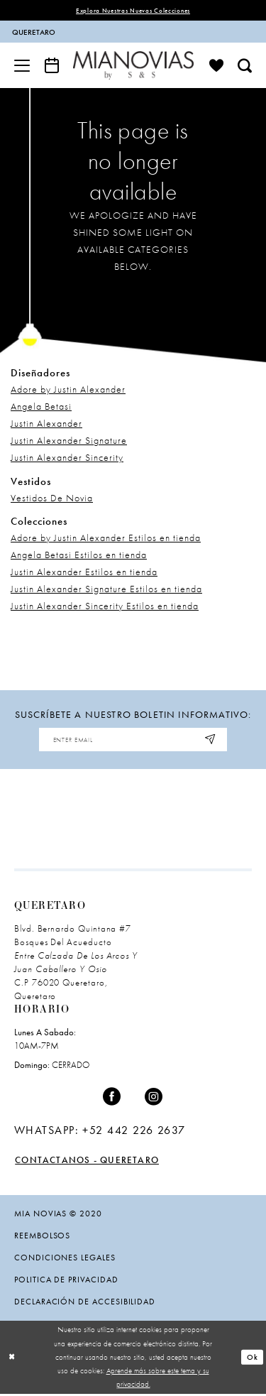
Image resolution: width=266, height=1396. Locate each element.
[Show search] (245, 65)
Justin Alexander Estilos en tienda (84, 572)
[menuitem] (66, 32)
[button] (22, 65)
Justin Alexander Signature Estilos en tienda (106, 589)
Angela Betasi (41, 406)
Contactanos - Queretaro (90, 1161)
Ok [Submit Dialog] (252, 1359)
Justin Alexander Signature (69, 441)
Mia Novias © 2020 (58, 1215)
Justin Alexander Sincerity (67, 458)
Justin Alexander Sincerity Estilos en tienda (105, 606)
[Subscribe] (215, 741)
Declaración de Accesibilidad (84, 1303)
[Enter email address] (133, 741)
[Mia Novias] (133, 66)
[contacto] (68, 32)
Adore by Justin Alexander (68, 389)
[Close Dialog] (12, 1359)
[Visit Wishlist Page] (216, 65)
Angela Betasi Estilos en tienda (79, 555)
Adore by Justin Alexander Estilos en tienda (106, 538)
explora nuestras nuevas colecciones (132, 11)
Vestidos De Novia (52, 497)
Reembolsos (42, 1237)
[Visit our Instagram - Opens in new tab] (154, 1098)
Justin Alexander (46, 424)
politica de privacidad (66, 1281)
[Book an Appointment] (52, 65)
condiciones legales (65, 1259)
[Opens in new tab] (100, 1131)
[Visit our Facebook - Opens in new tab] (112, 1098)
